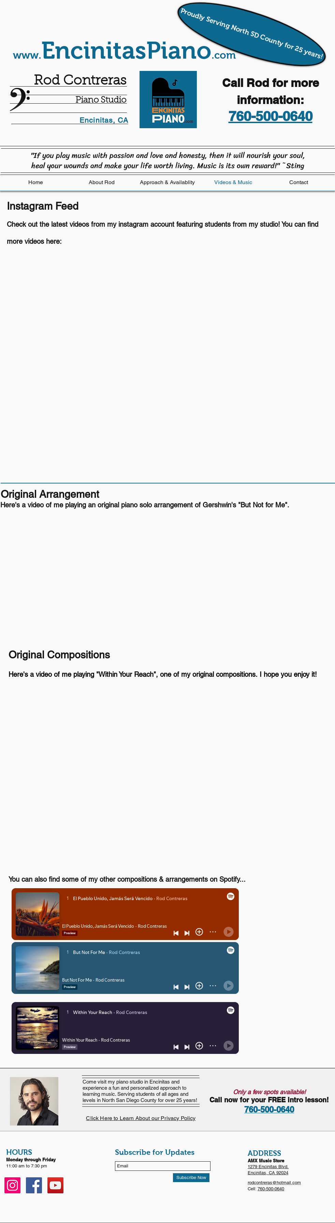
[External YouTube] (113, 785)
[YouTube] (55, 1185)
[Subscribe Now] (191, 1177)
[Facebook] (34, 1185)
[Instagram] (12, 1185)
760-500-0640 (271, 1188)
